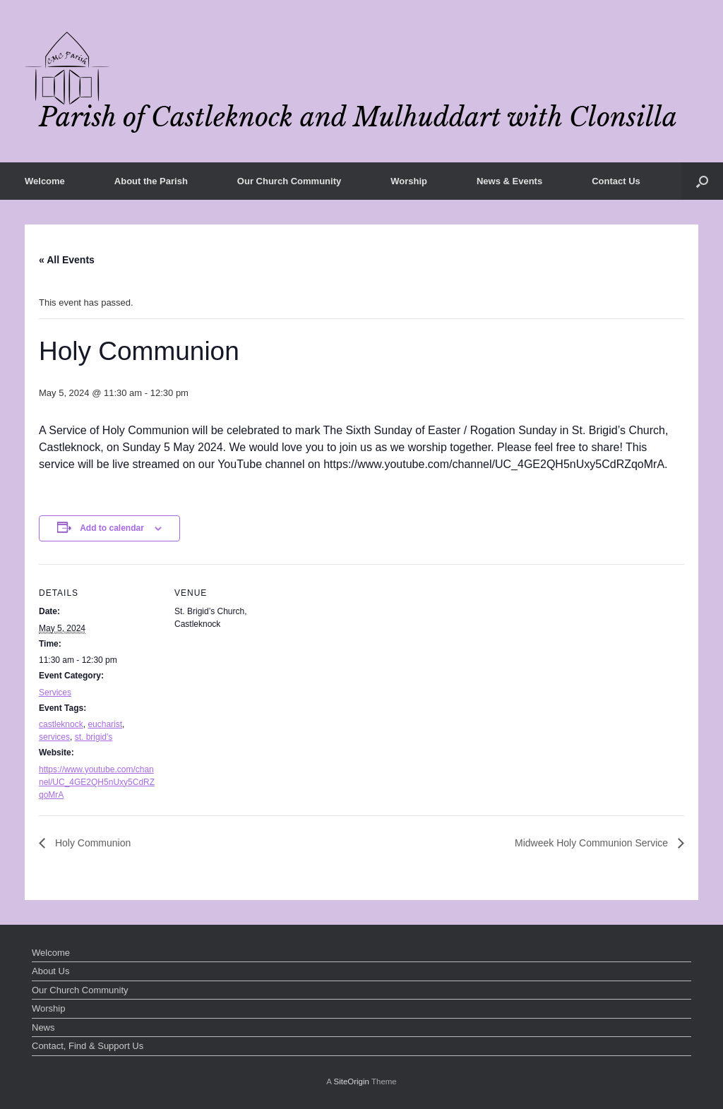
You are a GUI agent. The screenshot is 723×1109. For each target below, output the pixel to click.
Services (55, 692)
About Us (50, 971)
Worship (408, 181)
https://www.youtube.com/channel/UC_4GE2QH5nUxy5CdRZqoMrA (97, 782)
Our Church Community (289, 181)
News (43, 1027)
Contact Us (616, 181)
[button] (702, 181)
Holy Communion (91, 843)
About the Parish (151, 181)
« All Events (67, 259)
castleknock (61, 724)
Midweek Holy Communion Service (593, 843)
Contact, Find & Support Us (87, 1046)
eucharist (105, 724)
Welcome (45, 181)
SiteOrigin (351, 1081)
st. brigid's (94, 737)
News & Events (509, 181)
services (54, 737)
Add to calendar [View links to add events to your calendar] (112, 528)
